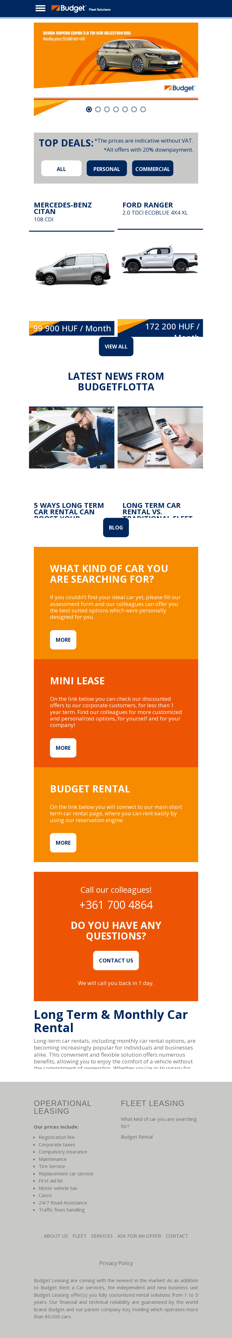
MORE (63, 639)
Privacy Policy (116, 1263)
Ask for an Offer (139, 1235)
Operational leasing (63, 1107)
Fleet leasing (153, 1103)
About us (56, 1235)
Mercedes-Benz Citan (63, 208)
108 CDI (43, 219)
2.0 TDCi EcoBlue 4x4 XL (155, 212)
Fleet (79, 1235)
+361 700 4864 (116, 904)
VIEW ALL (116, 346)
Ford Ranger (147, 204)
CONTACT (177, 1235)
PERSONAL (106, 169)
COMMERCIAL (152, 169)
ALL (61, 169)
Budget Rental (137, 1136)
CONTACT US (116, 960)
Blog (116, 527)
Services (102, 1235)
